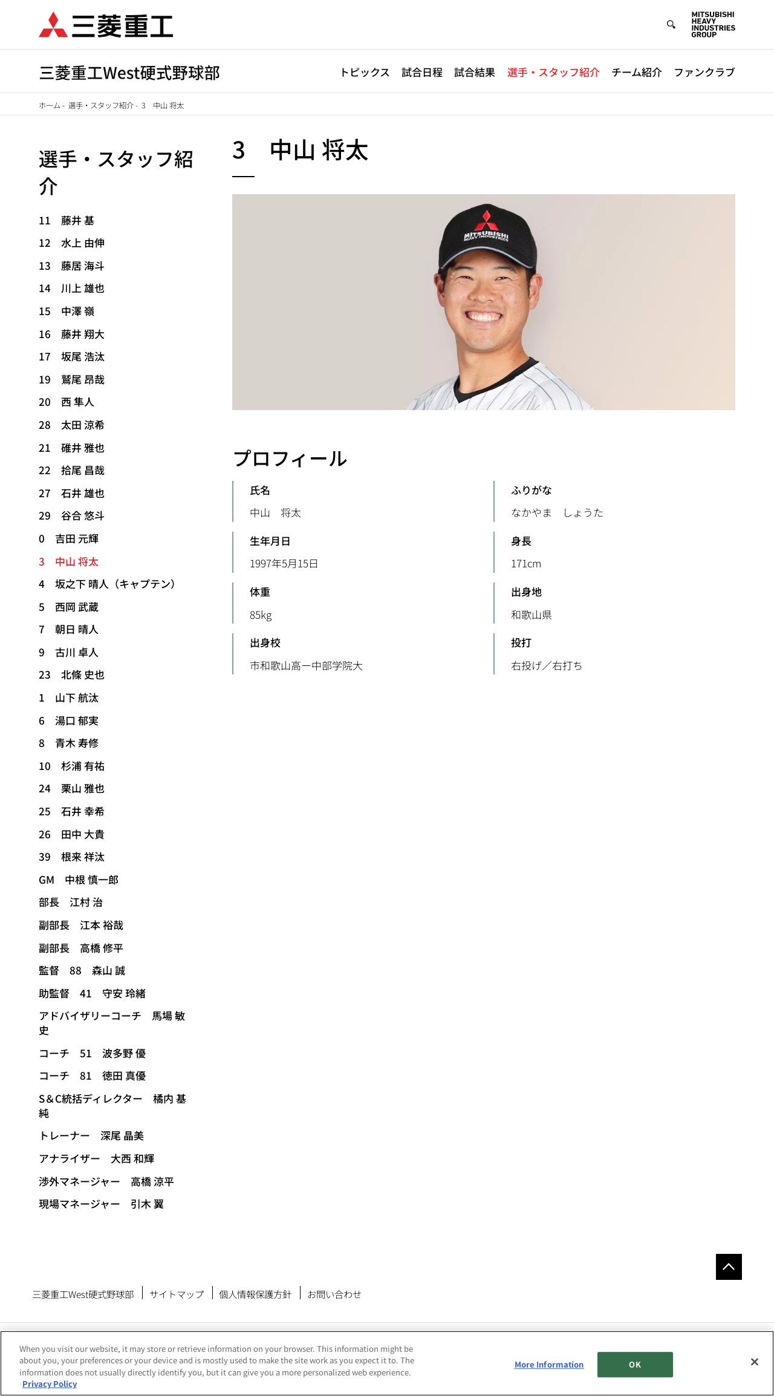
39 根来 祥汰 (72, 856)
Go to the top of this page (729, 1267)
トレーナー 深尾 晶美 (91, 1135)
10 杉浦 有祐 (72, 765)
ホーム (49, 105)
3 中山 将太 (69, 561)
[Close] (754, 1361)
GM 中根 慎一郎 (79, 879)
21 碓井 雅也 (72, 447)
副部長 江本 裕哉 (81, 924)
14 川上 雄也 (72, 287)
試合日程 (422, 71)
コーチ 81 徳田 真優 (92, 1075)
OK (634, 1364)
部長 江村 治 (71, 901)
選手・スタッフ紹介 (553, 71)
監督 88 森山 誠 (82, 969)
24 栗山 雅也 (72, 787)
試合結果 (474, 71)
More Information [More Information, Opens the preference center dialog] (549, 1364)
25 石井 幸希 (72, 810)
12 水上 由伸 (72, 242)
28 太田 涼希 (72, 424)
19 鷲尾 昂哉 (72, 379)
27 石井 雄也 (72, 492)
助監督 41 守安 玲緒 (92, 992)
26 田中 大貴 (72, 833)
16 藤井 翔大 (72, 333)
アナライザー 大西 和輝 (96, 1158)
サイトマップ (176, 1293)
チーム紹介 (636, 71)
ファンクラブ (704, 71)
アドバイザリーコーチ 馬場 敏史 (112, 1022)
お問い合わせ (334, 1293)
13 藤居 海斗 (72, 265)
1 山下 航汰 (69, 697)
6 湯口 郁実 (69, 720)
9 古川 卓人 (69, 651)
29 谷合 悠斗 (72, 515)
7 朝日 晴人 (69, 628)
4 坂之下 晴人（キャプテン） (110, 583)
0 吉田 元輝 (69, 538)
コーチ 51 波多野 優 (92, 1052)
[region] (387, 1363)
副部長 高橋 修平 (81, 947)
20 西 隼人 (66, 401)
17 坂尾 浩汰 (72, 356)
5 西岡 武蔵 (69, 606)
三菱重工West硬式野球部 (83, 1293)
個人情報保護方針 (255, 1293)
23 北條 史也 (72, 674)
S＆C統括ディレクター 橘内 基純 (112, 1105)
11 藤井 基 (66, 219)
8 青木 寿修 (69, 742)
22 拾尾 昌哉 (72, 469)
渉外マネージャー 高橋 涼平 (106, 1181)
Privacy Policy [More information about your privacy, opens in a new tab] (49, 1383)
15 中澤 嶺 (66, 310)
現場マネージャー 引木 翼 (101, 1203)
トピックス (364, 71)
